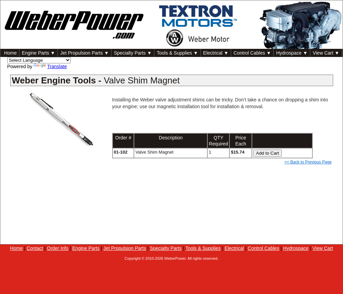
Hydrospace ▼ (291, 53)
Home (10, 53)
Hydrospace (296, 248)
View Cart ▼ (326, 53)
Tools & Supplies (203, 248)
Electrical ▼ (216, 53)
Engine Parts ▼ (38, 53)
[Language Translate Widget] (39, 60)
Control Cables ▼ (252, 53)
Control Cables (263, 248)
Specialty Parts (166, 248)
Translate (50, 66)
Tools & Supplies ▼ (177, 53)
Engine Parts (86, 248)
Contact (35, 248)
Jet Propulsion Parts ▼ (84, 53)
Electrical (234, 248)
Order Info (57, 248)
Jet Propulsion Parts (124, 248)
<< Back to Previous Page (308, 162)
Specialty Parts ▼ (133, 53)
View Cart (322, 248)
